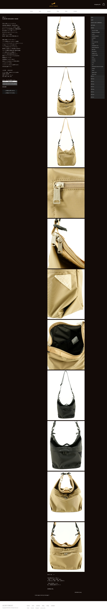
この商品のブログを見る (10, 92)
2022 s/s (92, 97)
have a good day (95, 41)
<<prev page (37, 595)
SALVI (93, 70)
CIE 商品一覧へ (50, 588)
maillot (93, 43)
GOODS (92, 27)
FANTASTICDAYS (95, 36)
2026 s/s (92, 76)
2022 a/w (92, 94)
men (40, 11)
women (49, 11)
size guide (4, 86)
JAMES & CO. (94, 53)
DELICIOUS (94, 51)
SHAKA (93, 68)
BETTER (93, 49)
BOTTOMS (93, 25)
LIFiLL (93, 62)
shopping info (97, 4)
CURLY (93, 34)
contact (75, 11)
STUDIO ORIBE (95, 55)
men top (42, 595)
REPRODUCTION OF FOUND (97, 66)
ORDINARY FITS (95, 45)
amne (93, 57)
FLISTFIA (93, 60)
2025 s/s (92, 81)
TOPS (92, 17)
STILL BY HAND (95, 30)
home (31, 11)
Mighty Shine (94, 72)
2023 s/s (92, 91)
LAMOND (93, 38)
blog (58, 11)
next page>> (46, 595)
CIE (92, 64)
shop (66, 11)
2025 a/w (92, 78)
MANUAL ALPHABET (96, 32)
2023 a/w (92, 89)
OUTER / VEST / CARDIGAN (96, 22)
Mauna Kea (94, 74)
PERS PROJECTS (95, 47)
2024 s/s (92, 86)
